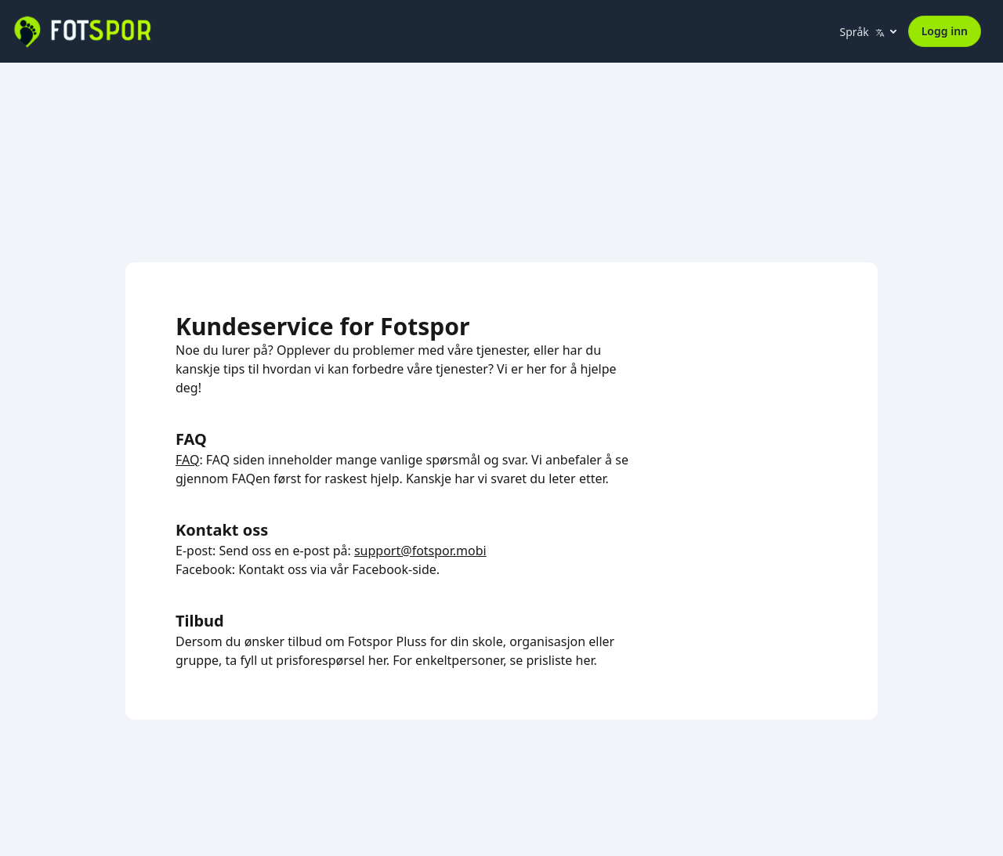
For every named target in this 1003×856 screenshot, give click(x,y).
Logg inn (945, 30)
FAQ (187, 459)
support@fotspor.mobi (420, 550)
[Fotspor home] (81, 31)
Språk (862, 31)
